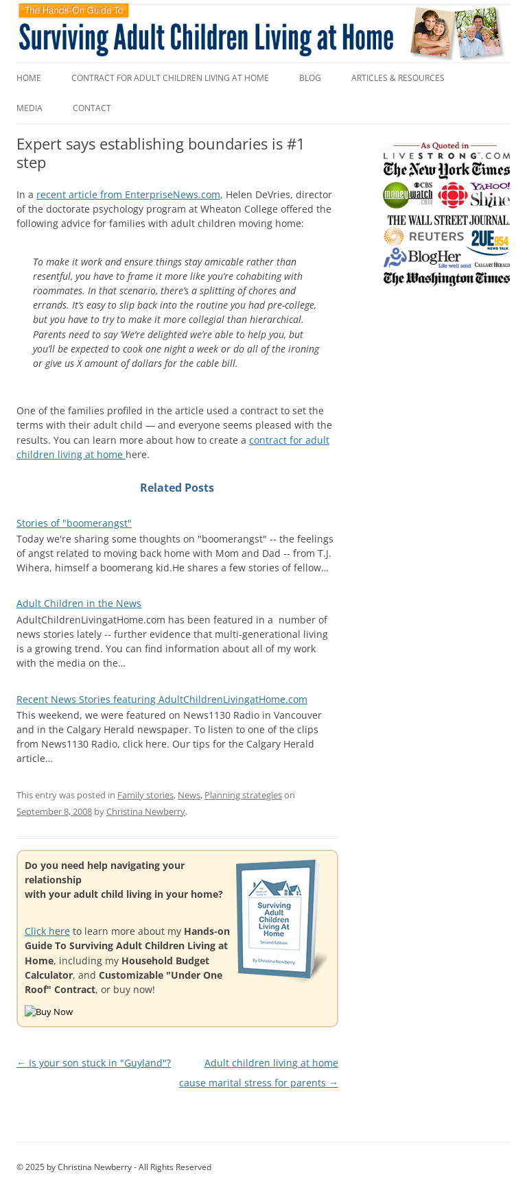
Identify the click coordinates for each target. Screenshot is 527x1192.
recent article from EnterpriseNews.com (128, 194)
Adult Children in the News (78, 603)
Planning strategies (243, 795)
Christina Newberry (145, 811)
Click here (47, 931)
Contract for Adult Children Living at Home (170, 78)
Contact (92, 108)
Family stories (145, 795)
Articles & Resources (398, 78)
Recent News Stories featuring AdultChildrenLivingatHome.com (161, 699)
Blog (310, 78)
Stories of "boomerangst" (74, 522)
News (189, 795)
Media (29, 108)
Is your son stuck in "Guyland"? (93, 1062)
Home (28, 78)
